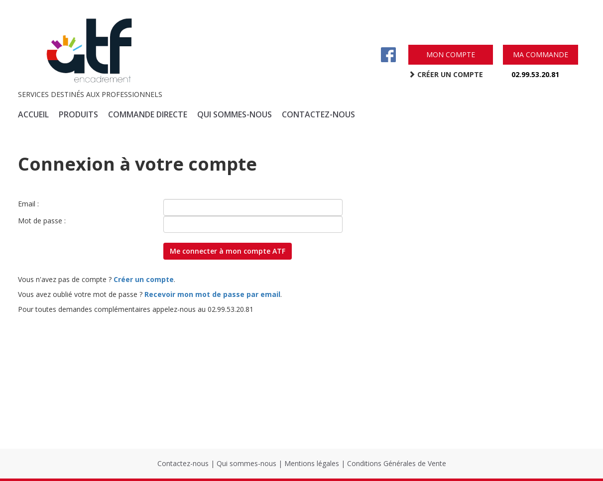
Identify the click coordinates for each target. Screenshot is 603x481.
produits (78, 114)
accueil (33, 114)
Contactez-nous (183, 463)
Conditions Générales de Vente (396, 463)
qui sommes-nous (234, 114)
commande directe (147, 114)
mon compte (450, 54)
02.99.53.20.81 (535, 74)
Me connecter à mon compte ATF (227, 251)
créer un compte (445, 74)
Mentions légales (311, 463)
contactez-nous (318, 114)
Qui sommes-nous (246, 463)
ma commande (540, 54)
